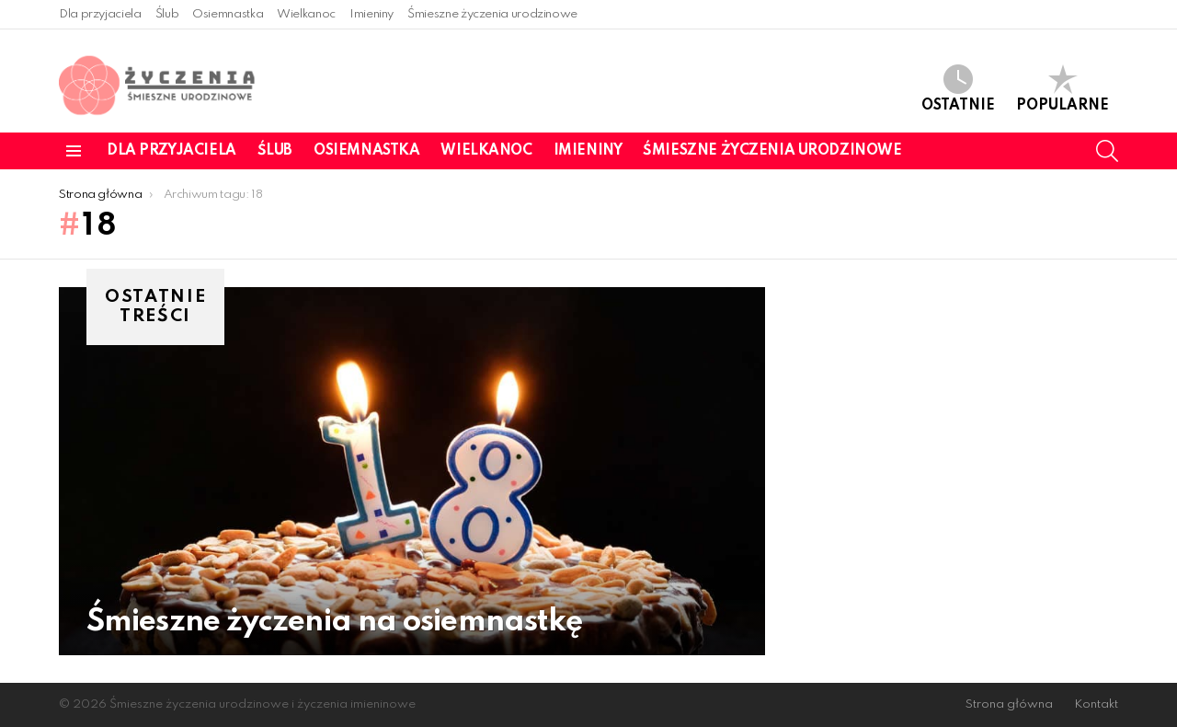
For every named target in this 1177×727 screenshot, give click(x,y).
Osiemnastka (227, 14)
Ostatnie (958, 88)
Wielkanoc (306, 14)
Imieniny (371, 14)
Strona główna (1009, 704)
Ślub (167, 14)
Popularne (1062, 88)
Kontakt (1096, 704)
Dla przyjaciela (100, 14)
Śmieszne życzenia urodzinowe (492, 14)
